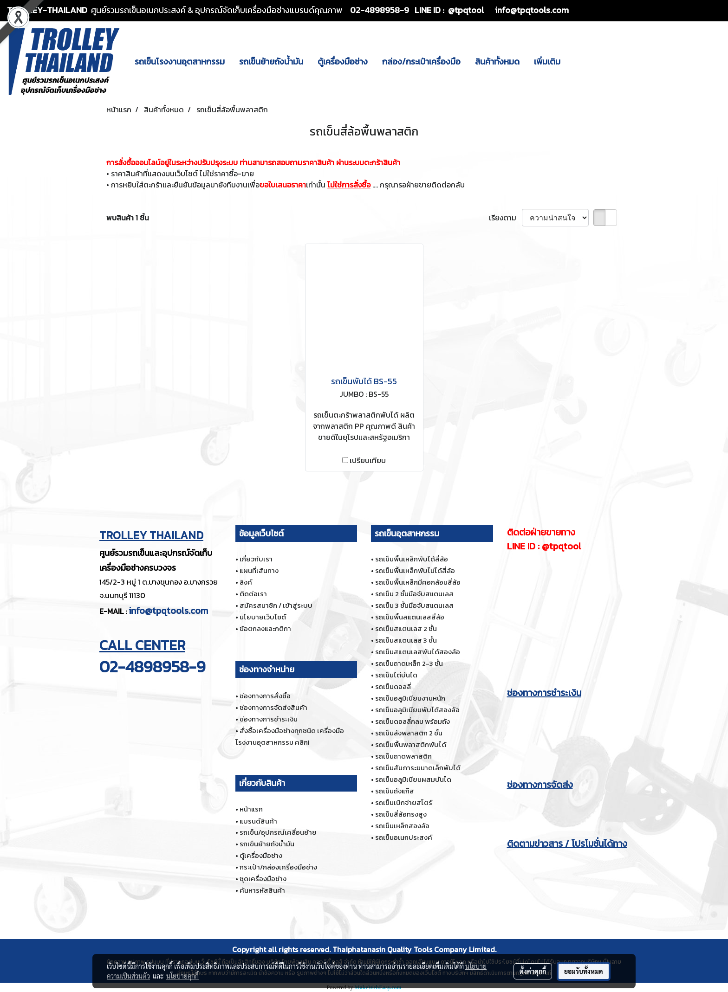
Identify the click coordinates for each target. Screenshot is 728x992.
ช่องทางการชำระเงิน (269, 719)
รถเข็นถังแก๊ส (394, 791)
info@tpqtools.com (168, 611)
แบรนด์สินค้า (258, 821)
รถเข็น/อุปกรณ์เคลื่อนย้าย (278, 832)
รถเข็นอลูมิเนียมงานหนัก (410, 698)
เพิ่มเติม (547, 61)
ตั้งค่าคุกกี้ (533, 971)
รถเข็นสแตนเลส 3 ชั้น (406, 640)
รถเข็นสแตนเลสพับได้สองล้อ (417, 651)
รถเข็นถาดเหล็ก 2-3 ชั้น (409, 663)
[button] (575, 61)
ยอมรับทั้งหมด (583, 971)
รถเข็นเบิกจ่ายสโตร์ (403, 802)
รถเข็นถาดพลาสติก (403, 756)
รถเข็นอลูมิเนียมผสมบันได (413, 779)
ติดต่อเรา (253, 593)
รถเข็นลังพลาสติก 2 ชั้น (408, 733)
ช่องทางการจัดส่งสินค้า (273, 707)
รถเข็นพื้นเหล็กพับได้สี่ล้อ (411, 559)
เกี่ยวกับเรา (256, 559)
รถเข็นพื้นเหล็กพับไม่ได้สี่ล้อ (415, 570)
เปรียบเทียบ (368, 460)
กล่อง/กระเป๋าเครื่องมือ (421, 61)
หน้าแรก (251, 809)
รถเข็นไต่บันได (396, 675)
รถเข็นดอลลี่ (393, 686)
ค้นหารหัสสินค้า (262, 890)
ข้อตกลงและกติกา (265, 628)
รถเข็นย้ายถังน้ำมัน (271, 61)
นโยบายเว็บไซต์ (263, 617)
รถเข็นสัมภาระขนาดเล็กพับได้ (418, 767)
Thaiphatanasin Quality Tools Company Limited (413, 949)
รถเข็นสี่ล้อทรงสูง (401, 814)
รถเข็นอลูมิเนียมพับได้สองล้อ (417, 709)
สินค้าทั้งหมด (497, 61)
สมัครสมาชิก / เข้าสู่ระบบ (276, 605)
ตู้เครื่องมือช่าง (343, 61)
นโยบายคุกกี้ (182, 976)
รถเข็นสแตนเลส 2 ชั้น (406, 628)
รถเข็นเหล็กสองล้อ (402, 825)
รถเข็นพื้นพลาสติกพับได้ (410, 744)
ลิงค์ (246, 582)
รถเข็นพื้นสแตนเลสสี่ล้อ (409, 617)
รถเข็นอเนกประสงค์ (403, 837)
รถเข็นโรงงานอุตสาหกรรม (180, 61)
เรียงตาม (505, 217)
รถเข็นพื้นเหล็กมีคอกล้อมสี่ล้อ (418, 582)
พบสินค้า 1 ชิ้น (127, 217)
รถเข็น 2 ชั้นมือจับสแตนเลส (414, 593)
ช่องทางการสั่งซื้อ (265, 695)
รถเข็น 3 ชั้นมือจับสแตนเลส (414, 605)
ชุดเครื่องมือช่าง (263, 878)
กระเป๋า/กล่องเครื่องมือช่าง (278, 867)
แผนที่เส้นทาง (259, 570)
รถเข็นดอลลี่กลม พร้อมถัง (412, 721)
